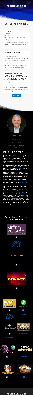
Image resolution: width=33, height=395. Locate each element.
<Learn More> (23, 182)
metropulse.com (25, 188)
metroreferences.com (16, 244)
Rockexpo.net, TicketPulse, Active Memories (14, 192)
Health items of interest (14, 82)
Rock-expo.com (23, 191)
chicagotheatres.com (9, 315)
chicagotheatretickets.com (9, 317)
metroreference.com (16, 243)
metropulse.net (16, 241)
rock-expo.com (16, 291)
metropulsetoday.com (23, 333)
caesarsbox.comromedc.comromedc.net (8, 382)
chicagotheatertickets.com (9, 316)
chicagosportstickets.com (9, 318)
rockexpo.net (16, 293)
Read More (16, 95)
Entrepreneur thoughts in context (16, 33)
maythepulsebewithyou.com (16, 242)
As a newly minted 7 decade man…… (12, 52)
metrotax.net (23, 314)
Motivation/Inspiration (8, 35)
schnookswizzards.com (7, 360)
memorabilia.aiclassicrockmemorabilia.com (16, 294)
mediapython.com (25, 380)
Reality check (7, 31)
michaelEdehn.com (16, 269)
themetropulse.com (16, 245)
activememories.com (9, 337)
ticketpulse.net (9, 314)
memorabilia (18, 168)
